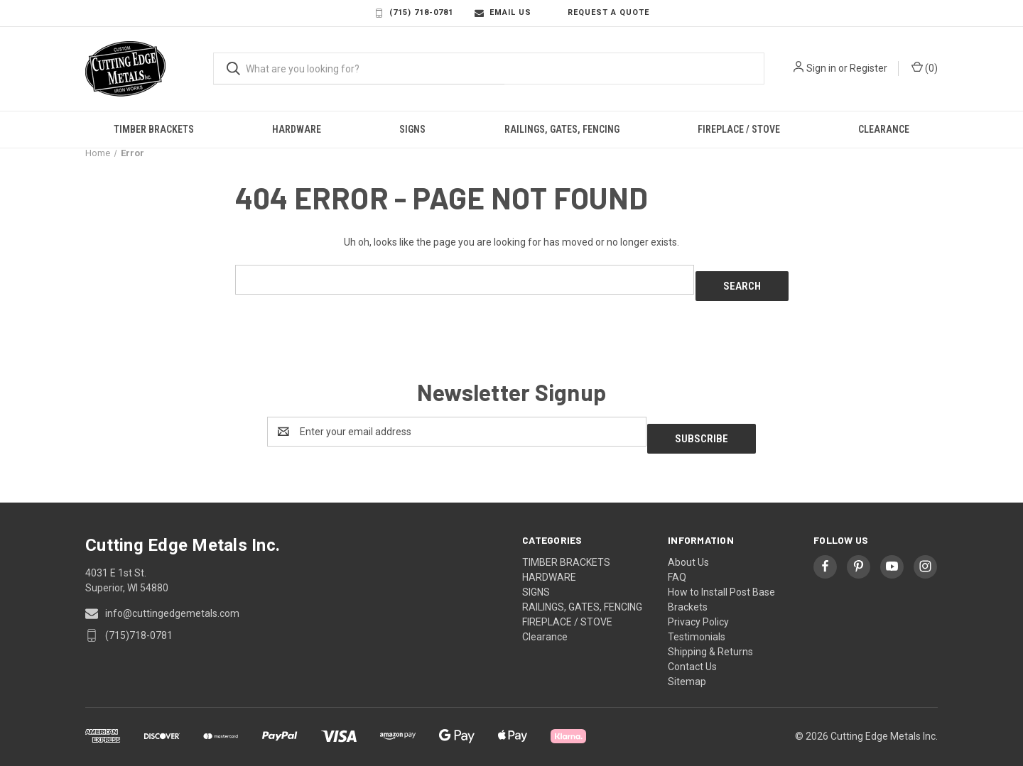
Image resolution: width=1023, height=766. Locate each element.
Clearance (883, 129)
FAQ (677, 563)
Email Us (503, 13)
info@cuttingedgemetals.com (172, 599)
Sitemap (687, 667)
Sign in (821, 68)
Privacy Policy (698, 607)
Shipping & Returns (710, 637)
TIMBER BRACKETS (154, 129)
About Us (688, 548)
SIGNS (412, 129)
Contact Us (692, 652)
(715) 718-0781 (413, 13)
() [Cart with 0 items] (924, 67)
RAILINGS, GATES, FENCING (561, 129)
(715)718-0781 (139, 621)
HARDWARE (296, 129)
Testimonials (696, 622)
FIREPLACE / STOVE (739, 129)
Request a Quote (601, 13)
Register (868, 68)
